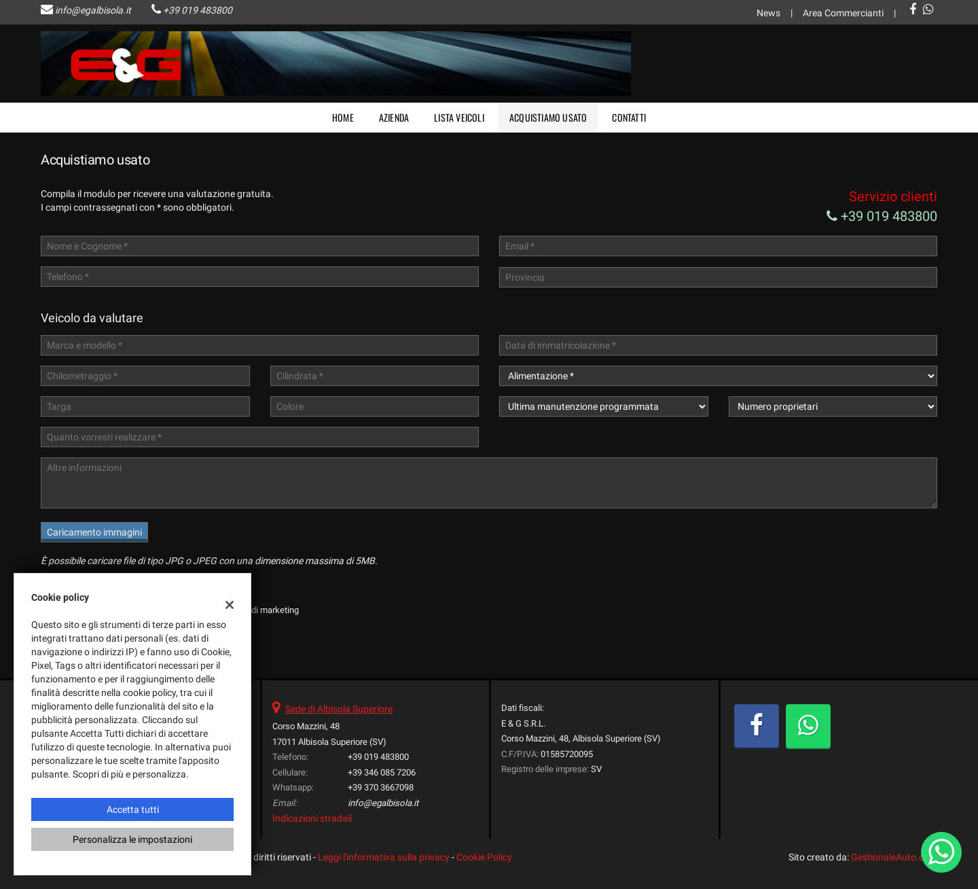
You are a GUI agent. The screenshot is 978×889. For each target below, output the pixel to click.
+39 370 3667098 (381, 787)
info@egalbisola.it (93, 10)
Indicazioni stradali (312, 818)
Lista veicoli (459, 117)
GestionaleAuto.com (894, 857)
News (768, 12)
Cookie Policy (484, 857)
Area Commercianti (843, 12)
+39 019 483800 (197, 10)
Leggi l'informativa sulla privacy (384, 857)
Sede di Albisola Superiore (339, 708)
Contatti (629, 117)
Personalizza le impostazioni (132, 839)
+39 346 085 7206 (382, 772)
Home (343, 117)
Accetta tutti (133, 809)
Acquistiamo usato (548, 117)
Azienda (394, 117)
